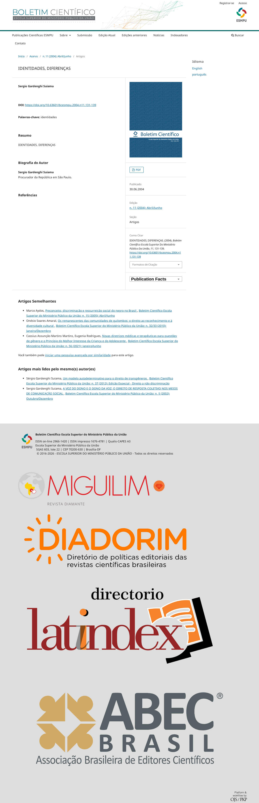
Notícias (158, 35)
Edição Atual (107, 35)
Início (21, 56)
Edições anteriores (134, 35)
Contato (20, 43)
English (197, 68)
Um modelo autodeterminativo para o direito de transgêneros (105, 378)
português (199, 74)
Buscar (237, 35)
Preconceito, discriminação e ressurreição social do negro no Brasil (91, 310)
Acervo (34, 56)
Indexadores (179, 35)
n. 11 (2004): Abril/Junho (57, 56)
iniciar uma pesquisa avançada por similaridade (78, 355)
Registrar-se (227, 3)
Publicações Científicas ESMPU (32, 35)
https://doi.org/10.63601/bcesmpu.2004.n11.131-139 (60, 105)
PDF (138, 170)
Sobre (64, 35)
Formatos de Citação (144, 264)
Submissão (84, 35)
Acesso (243, 3)
